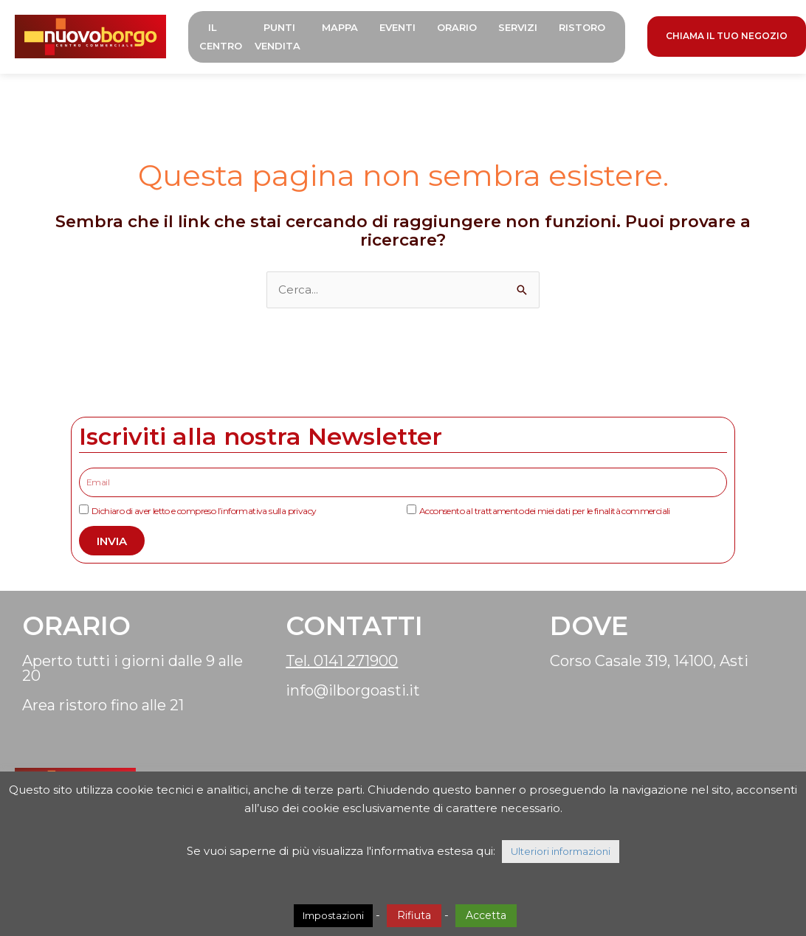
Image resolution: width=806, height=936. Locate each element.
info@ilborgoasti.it (353, 690)
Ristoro (582, 27)
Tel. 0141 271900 (342, 661)
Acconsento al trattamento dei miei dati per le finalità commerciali (544, 510)
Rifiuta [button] (414, 915)
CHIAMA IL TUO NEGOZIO (727, 35)
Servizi (517, 27)
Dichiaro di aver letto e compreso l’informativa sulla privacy (204, 510)
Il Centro (220, 36)
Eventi (397, 27)
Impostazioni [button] (333, 915)
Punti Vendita (277, 36)
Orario (457, 27)
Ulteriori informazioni (560, 851)
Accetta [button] (486, 915)
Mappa (340, 27)
